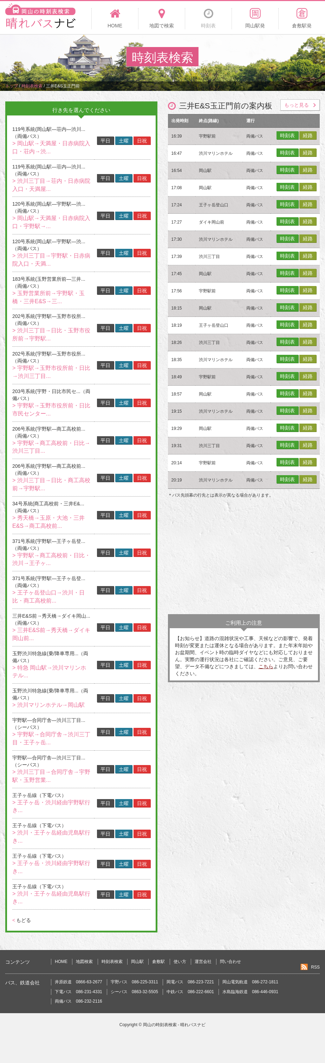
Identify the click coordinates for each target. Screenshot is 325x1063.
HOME (61, 961)
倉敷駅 (158, 961)
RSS (315, 967)
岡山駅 (137, 961)
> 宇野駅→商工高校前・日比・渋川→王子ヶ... (51, 559)
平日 (105, 141)
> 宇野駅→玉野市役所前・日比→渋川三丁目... (51, 372)
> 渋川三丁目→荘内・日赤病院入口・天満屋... (51, 185)
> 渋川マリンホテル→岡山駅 (48, 705)
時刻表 (287, 135)
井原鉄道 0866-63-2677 (78, 981)
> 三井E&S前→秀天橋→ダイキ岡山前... (51, 634)
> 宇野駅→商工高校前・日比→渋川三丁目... (51, 447)
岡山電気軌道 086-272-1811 (250, 981)
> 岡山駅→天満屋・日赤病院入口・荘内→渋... (51, 147)
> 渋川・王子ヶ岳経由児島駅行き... (51, 837)
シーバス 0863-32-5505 (134, 991)
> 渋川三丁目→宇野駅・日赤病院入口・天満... (51, 260)
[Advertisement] (244, 558)
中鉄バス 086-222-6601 (190, 991)
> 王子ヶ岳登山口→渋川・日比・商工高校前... (48, 597)
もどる (21, 920)
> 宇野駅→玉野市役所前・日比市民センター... (51, 410)
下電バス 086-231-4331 (78, 991)
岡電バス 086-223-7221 (190, 981)
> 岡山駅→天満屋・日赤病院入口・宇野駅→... (51, 222)
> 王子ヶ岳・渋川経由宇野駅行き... (51, 806)
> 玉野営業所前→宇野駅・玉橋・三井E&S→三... (48, 297)
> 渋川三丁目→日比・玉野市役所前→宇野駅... (51, 334)
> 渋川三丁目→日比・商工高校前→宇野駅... (51, 484)
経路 (308, 135)
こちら (266, 666)
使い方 (180, 961)
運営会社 (203, 961)
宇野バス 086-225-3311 (134, 981)
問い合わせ (230, 961)
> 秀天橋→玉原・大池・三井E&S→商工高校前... (48, 522)
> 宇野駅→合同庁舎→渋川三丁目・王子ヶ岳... (51, 738)
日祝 (142, 141)
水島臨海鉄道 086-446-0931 (250, 991)
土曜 (124, 141)
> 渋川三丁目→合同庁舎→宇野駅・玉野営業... (51, 776)
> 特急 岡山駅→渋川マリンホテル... (49, 672)
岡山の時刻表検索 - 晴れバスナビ (174, 1024)
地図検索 (84, 961)
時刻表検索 (112, 961)
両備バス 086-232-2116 (78, 1001)
